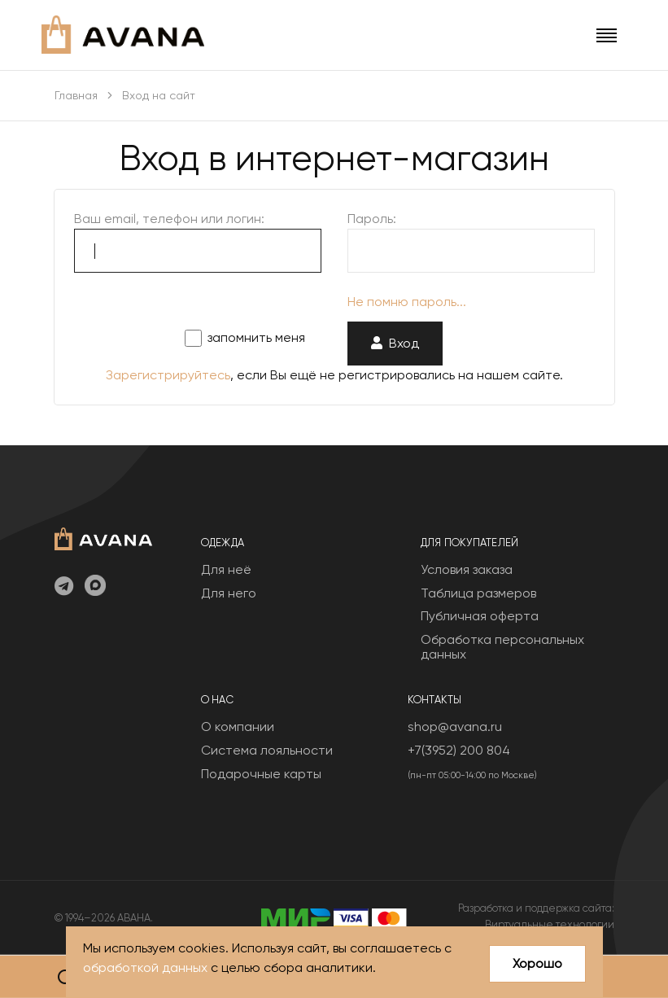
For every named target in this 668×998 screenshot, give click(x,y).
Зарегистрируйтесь (168, 375)
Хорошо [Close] (537, 963)
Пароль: (371, 218)
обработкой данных (145, 967)
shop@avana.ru (455, 726)
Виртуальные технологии (549, 924)
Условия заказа (467, 569)
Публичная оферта (480, 616)
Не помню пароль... (406, 301)
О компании (237, 726)
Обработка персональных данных (502, 647)
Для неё (226, 569)
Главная (76, 95)
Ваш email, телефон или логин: (169, 218)
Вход (395, 343)
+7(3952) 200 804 (459, 750)
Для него (228, 593)
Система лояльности (267, 750)
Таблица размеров (478, 593)
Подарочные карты (261, 773)
